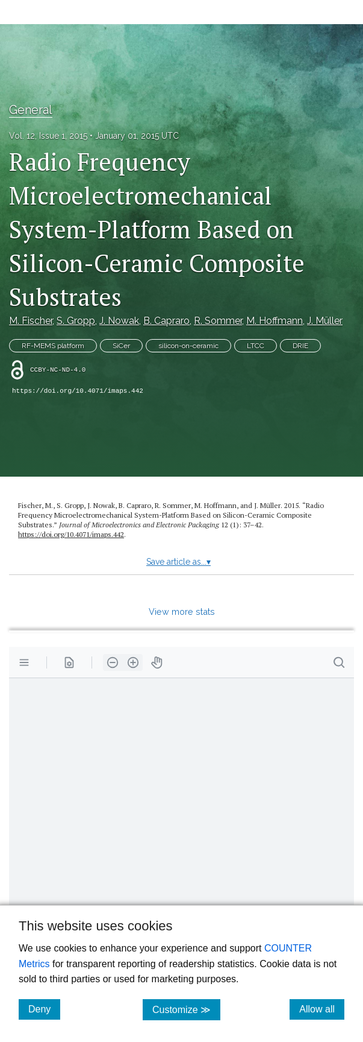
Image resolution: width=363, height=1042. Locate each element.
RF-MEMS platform (53, 346)
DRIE (300, 346)
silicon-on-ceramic (188, 346)
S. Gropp (76, 320)
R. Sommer (218, 320)
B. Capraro (166, 320)
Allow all (321, 1008)
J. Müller (325, 320)
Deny (44, 1008)
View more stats (182, 611)
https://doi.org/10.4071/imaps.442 (77, 391)
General (30, 110)
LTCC (255, 346)
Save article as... (178, 562)
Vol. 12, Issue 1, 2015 (48, 136)
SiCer (121, 346)
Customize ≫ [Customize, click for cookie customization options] (186, 1009)
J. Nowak (119, 320)
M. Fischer (30, 320)
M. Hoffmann (274, 320)
